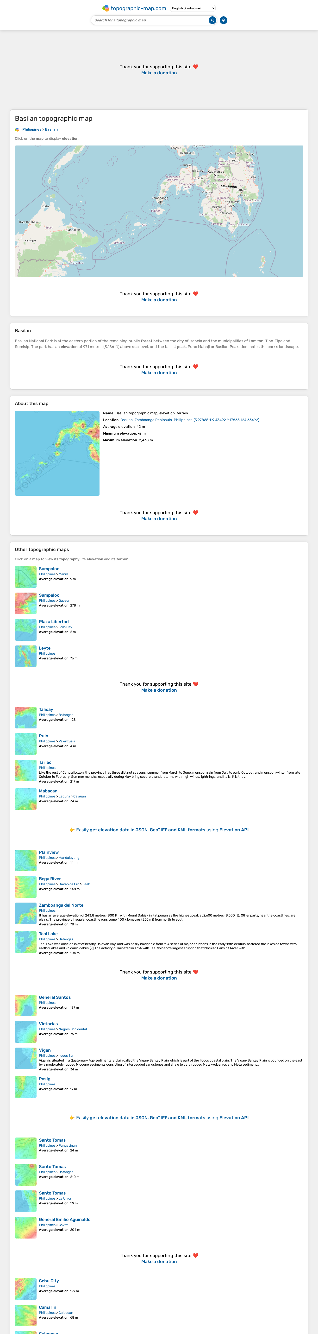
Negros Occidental (73, 1029)
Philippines (47, 574)
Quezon (64, 601)
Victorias (48, 1023)
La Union (65, 1198)
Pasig (44, 1078)
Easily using (162, 830)
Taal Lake (48, 933)
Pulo (43, 736)
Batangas (66, 715)
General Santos (55, 997)
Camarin (47, 1307)
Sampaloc (49, 568)
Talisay (46, 709)
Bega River (50, 878)
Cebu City (49, 1280)
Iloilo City (65, 627)
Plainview (49, 852)
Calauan (79, 796)
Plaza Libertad (54, 621)
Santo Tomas (52, 1140)
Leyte (44, 648)
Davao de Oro (69, 884)
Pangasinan (68, 1146)
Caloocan (66, 1313)
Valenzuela (67, 741)
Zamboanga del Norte (61, 905)
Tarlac (45, 762)
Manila (64, 574)
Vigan (45, 1050)
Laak (86, 884)
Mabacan (48, 791)
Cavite (64, 1225)
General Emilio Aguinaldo (65, 1219)
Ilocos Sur (66, 1056)
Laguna (64, 796)
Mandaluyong (69, 858)
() (189, 420)
